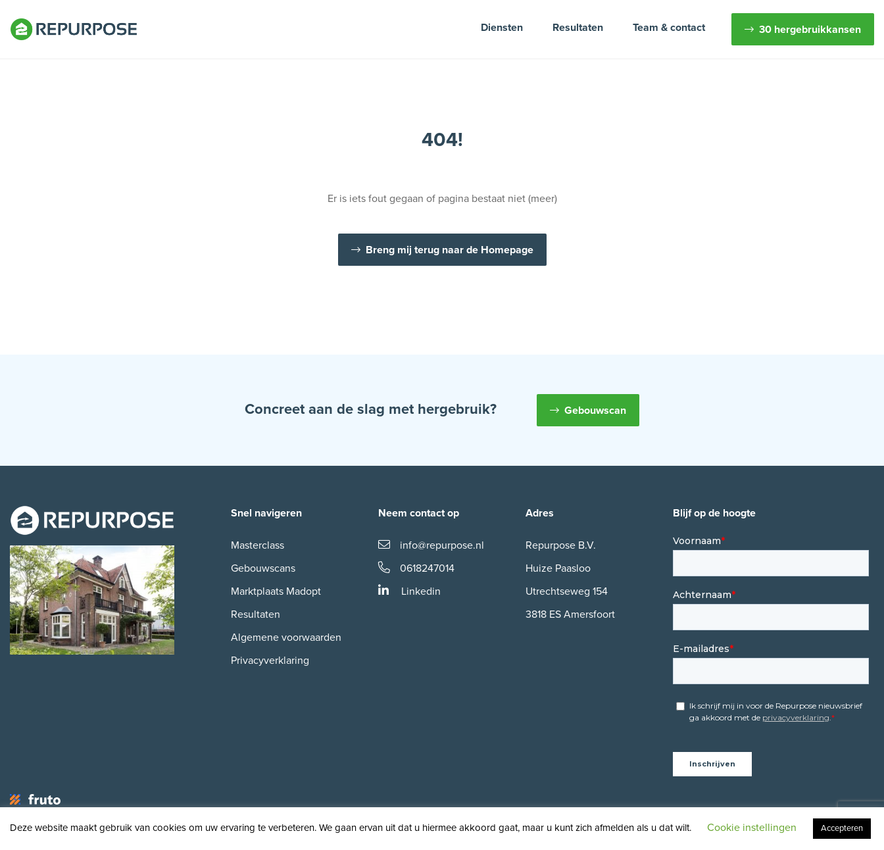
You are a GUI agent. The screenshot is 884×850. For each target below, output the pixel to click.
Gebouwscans (263, 568)
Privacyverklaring (270, 660)
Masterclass (257, 545)
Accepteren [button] (842, 828)
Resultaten (577, 27)
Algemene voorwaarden (286, 637)
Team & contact (669, 27)
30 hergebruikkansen (810, 29)
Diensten (502, 27)
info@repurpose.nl (431, 545)
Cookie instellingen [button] (752, 827)
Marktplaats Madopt (276, 591)
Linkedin (409, 591)
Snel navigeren (266, 513)
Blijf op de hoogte (714, 513)
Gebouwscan (595, 410)
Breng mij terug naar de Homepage (449, 250)
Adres (540, 513)
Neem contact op (418, 513)
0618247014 (416, 568)
